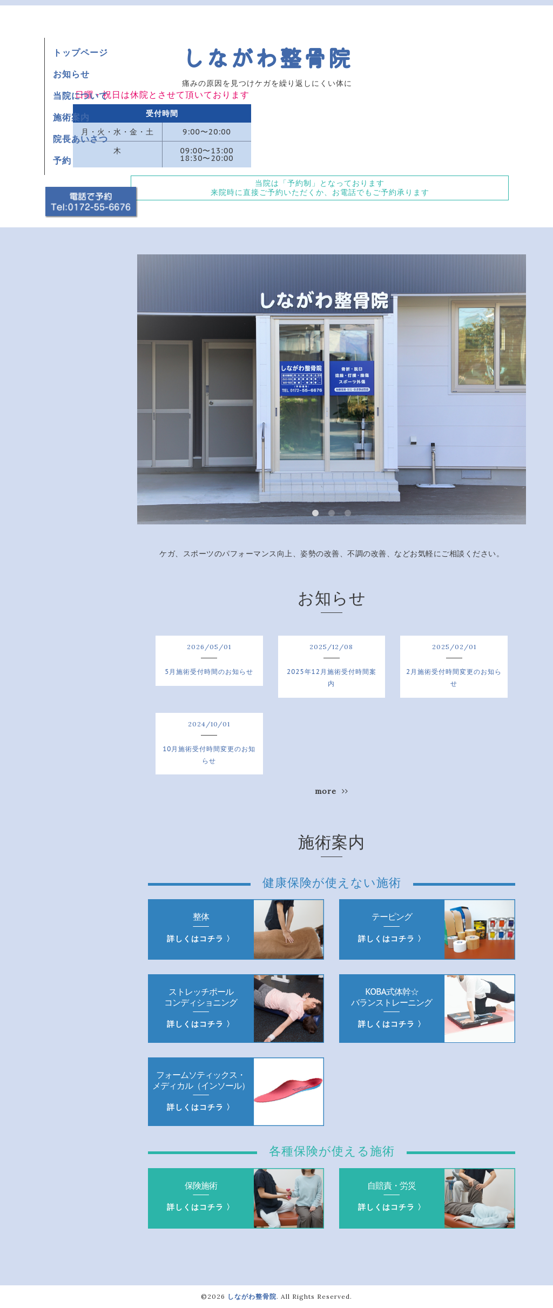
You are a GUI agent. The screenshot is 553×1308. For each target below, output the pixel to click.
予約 (62, 160)
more (331, 791)
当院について (80, 95)
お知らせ (71, 74)
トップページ (80, 52)
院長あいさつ (80, 138)
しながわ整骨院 (267, 57)
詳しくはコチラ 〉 (200, 938)
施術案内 (71, 117)
